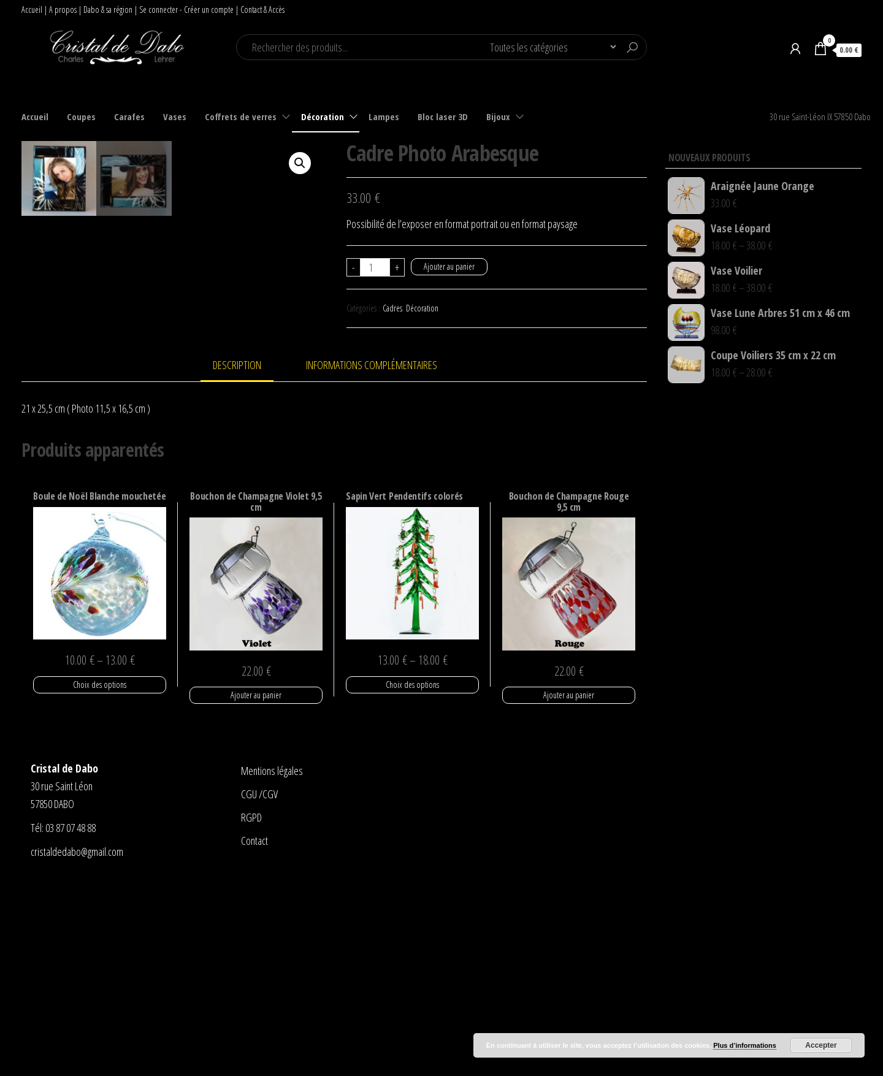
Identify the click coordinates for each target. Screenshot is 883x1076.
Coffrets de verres (241, 116)
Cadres (392, 308)
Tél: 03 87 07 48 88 (63, 1015)
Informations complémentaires (371, 553)
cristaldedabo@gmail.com (77, 1039)
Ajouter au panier (449, 266)
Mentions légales (272, 959)
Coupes (81, 116)
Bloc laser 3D (443, 116)
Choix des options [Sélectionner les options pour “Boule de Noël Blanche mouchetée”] (99, 872)
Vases (174, 116)
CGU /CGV (259, 982)
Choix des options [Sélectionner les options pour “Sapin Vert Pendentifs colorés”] (412, 872)
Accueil (31, 9)
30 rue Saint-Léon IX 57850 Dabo (820, 116)
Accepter (820, 1045)
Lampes (384, 116)
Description (237, 553)
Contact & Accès (262, 9)
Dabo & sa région (107, 9)
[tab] (246, 554)
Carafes (129, 116)
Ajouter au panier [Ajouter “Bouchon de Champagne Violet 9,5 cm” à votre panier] (256, 883)
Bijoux (498, 116)
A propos (63, 9)
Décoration (322, 116)
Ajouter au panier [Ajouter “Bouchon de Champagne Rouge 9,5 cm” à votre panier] (568, 883)
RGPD (251, 1005)
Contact (254, 1028)
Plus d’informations (744, 1045)
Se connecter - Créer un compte (186, 9)
